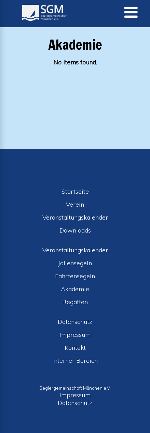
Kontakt (75, 348)
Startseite (75, 191)
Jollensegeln (75, 263)
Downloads (75, 230)
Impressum (75, 335)
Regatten (75, 302)
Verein (75, 204)
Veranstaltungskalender (75, 217)
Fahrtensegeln (75, 276)
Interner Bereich (75, 360)
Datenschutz (75, 322)
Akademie (75, 289)
